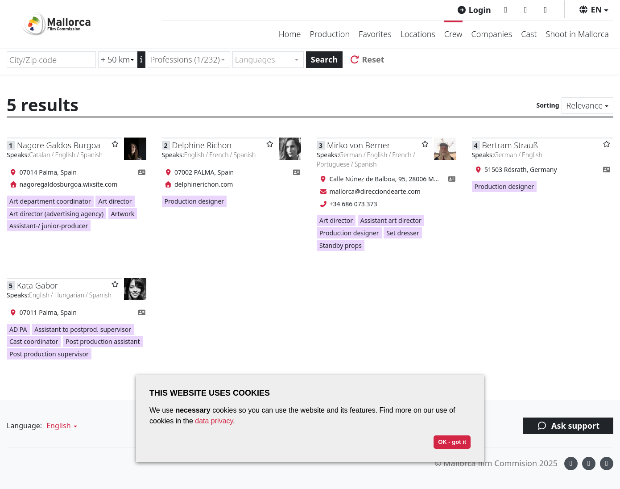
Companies (492, 34)
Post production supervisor (49, 354)
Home (290, 34)
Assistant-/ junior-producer (48, 226)
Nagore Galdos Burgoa (58, 145)
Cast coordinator (33, 341)
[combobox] (189, 59)
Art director (115, 201)
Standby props (340, 245)
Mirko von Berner (358, 145)
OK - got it (452, 442)
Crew (453, 34)
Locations (418, 34)
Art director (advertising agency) (56, 213)
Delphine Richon (201, 145)
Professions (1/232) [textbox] (185, 59)
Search (324, 59)
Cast (529, 34)
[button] (593, 9)
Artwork (123, 213)
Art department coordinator (50, 201)
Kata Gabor (37, 285)
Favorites (375, 34)
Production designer (194, 201)
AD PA (18, 329)
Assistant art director (391, 220)
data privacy (214, 421)
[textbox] (264, 60)
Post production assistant (103, 341)
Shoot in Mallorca (577, 34)
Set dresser (402, 233)
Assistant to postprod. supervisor (82, 329)
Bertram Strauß (510, 145)
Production (330, 34)
